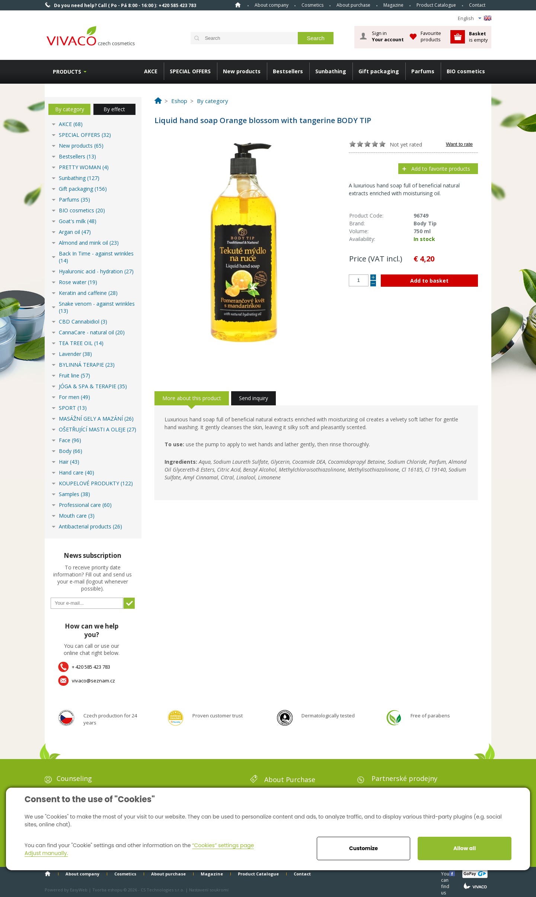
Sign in (388, 36)
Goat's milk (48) (77, 221)
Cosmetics (312, 5)
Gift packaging (378, 71)
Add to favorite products (440, 168)
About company (271, 5)
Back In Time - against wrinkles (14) (96, 257)
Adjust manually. (46, 853)
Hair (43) (69, 461)
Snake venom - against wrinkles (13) (97, 307)
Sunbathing (330, 71)
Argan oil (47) (75, 231)
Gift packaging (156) (83, 188)
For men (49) (74, 397)
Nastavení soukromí (209, 890)
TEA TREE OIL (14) (81, 343)
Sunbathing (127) (79, 177)
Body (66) (70, 450)
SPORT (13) (73, 407)
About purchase (353, 5)
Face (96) (70, 440)
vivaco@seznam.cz (93, 680)
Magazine (393, 5)
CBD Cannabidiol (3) (83, 321)
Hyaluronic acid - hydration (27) (96, 271)
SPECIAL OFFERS (190, 71)
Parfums (422, 71)
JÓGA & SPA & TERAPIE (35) (93, 386)
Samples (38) (74, 494)
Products (67, 71)
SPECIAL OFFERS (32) (85, 134)
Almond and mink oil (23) (89, 242)
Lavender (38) (75, 353)
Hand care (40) (76, 472)
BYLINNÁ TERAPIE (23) (87, 364)
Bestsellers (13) (77, 156)
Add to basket (429, 280)
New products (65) (81, 145)
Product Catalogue (436, 5)
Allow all (464, 848)
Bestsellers (288, 71)
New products (242, 71)
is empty (478, 36)
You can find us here (446, 873)
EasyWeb (78, 890)
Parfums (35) (74, 199)
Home (238, 4)
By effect (114, 109)
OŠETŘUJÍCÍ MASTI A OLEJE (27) (97, 429)
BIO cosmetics (466, 71)
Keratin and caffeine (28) (88, 292)
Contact (477, 5)
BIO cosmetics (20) (82, 210)
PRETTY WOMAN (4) (84, 167)
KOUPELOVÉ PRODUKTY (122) (96, 483)
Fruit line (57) (74, 375)
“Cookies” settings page (223, 845)
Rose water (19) (78, 282)
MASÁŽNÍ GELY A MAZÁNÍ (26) (96, 418)
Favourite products (431, 36)
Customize (363, 848)
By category (69, 109)
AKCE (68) (71, 124)
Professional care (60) (85, 504)
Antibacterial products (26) (90, 526)
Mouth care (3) (77, 515)
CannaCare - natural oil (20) (92, 332)
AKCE (150, 71)
